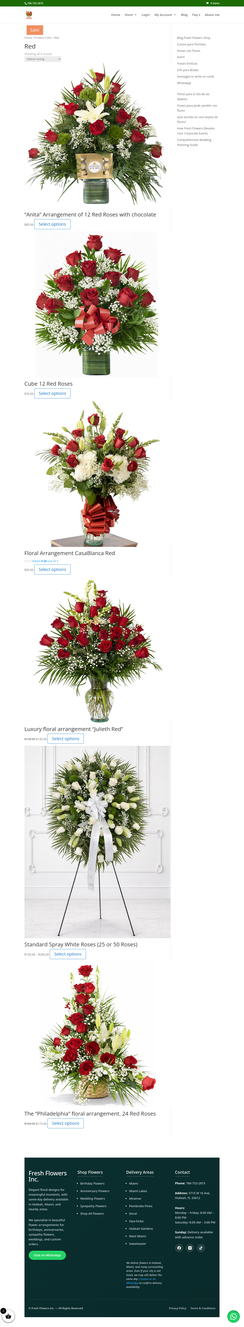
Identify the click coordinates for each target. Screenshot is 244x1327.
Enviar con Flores (188, 51)
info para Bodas (188, 70)
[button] (233, 1316)
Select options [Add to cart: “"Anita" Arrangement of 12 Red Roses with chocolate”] (52, 224)
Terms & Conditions (202, 1308)
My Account (163, 15)
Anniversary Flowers (94, 1191)
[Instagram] (190, 1248)
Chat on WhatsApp (47, 1255)
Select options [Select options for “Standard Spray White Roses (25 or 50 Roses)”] (68, 954)
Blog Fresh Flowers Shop (193, 38)
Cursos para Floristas (191, 44)
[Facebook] (179, 1248)
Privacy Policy (177, 1308)
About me (212, 15)
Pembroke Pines (140, 1206)
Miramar (135, 1198)
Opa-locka (136, 1221)
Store (129, 15)
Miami (133, 1183)
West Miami (137, 1236)
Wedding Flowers (92, 1198)
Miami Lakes (138, 1191)
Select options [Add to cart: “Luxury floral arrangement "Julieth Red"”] (65, 738)
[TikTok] (201, 1248)
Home (115, 15)
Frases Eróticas (187, 63)
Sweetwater (137, 1244)
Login (146, 15)
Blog (184, 15)
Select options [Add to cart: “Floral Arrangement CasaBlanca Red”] (52, 569)
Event (181, 57)
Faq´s (196, 15)
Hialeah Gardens (141, 1229)
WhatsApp (184, 83)
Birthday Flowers (92, 1183)
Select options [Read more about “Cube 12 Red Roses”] (52, 393)
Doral (133, 1214)
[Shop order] (42, 59)
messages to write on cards (195, 76)
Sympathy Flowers (93, 1206)
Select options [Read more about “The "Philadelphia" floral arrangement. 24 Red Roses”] (65, 1123)
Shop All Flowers (92, 1214)
